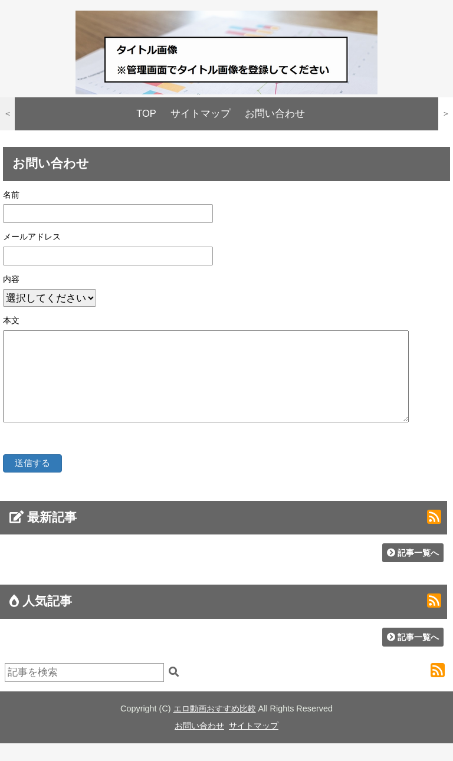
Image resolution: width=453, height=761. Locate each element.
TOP (146, 113)
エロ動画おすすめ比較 (214, 726)
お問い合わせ (275, 113)
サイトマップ (200, 113)
